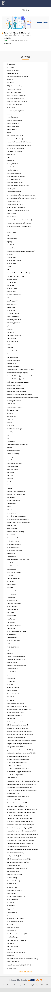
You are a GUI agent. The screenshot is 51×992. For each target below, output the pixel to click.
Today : (12, 40)
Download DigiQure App (31, 985)
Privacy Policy (45, 985)
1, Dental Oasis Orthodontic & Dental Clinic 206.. (26, 35)
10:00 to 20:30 (18, 40)
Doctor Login (18, 985)
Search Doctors (7, 985)
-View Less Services (25, 971)
